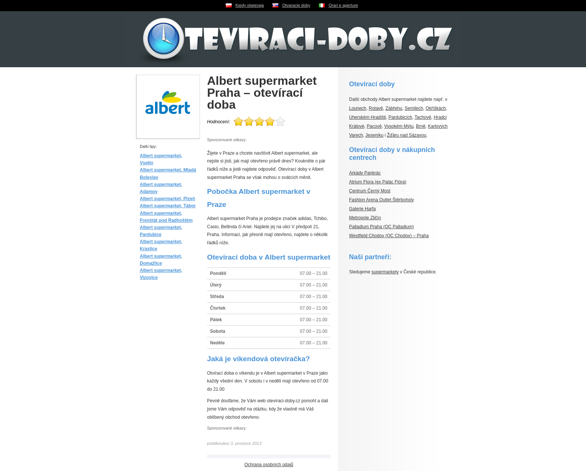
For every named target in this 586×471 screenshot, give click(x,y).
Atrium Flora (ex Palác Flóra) (377, 182)
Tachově (422, 117)
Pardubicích (400, 117)
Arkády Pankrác (365, 173)
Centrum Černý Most (370, 190)
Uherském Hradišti (367, 117)
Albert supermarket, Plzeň (167, 198)
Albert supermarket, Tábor (168, 205)
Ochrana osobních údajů (268, 464)
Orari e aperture (343, 5)
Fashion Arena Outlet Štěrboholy (381, 199)
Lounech (357, 108)
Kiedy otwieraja (249, 5)
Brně (420, 126)
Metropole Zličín (365, 217)
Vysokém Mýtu (398, 126)
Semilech (414, 108)
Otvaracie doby (296, 5)
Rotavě (376, 108)
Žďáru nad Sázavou (406, 135)
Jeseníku (374, 135)
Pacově (374, 126)
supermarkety (385, 272)
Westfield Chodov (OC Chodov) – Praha (389, 235)
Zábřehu (393, 108)
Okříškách (436, 108)
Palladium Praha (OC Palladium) (381, 226)
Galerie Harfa (362, 208)
